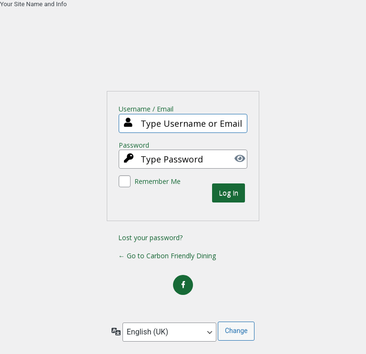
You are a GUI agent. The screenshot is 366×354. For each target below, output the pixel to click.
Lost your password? (150, 237)
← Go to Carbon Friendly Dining (167, 255)
